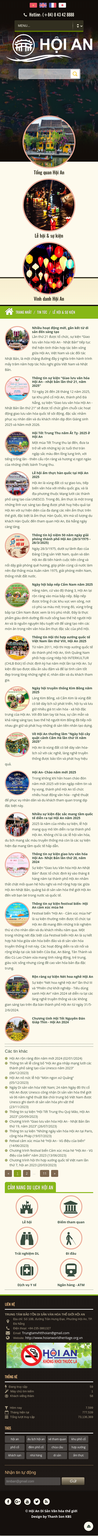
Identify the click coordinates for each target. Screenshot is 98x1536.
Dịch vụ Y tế (26, 1285)
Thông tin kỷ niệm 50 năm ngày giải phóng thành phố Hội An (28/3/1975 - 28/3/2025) (61, 539)
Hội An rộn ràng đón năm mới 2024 (45, 1059)
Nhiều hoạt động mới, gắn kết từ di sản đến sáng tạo (60, 330)
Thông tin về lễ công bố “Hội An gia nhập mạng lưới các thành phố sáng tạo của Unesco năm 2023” (50, 1068)
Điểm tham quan (71, 1222)
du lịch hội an (36, 1439)
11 (44, 1174)
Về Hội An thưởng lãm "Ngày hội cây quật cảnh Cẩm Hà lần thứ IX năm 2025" (61, 738)
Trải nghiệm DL (27, 1254)
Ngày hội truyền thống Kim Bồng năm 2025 (62, 690)
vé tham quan (57, 1439)
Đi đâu (71, 1254)
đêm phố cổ (35, 1448)
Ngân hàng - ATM (71, 1285)
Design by (51, 1517)
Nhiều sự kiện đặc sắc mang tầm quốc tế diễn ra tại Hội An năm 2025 (62, 816)
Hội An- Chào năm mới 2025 (54, 772)
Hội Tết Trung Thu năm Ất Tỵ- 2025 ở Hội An (61, 435)
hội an (15, 1439)
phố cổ (14, 1448)
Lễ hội (27, 1222)
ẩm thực (78, 1456)
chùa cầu (57, 1448)
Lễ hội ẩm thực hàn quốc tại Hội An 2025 (60, 475)
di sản (57, 1456)
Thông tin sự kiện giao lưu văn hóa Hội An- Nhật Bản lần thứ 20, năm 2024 (59, 858)
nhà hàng (36, 1456)
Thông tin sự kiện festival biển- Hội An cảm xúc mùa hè (60, 906)
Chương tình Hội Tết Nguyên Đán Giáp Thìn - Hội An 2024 (58, 1020)
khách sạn (14, 1456)
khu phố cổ (78, 1439)
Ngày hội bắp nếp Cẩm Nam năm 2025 (62, 585)
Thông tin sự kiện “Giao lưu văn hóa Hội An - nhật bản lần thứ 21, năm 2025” (60, 382)
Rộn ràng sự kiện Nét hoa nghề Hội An (62, 977)
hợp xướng (79, 1448)
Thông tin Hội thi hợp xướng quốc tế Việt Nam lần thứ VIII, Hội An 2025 (61, 639)
